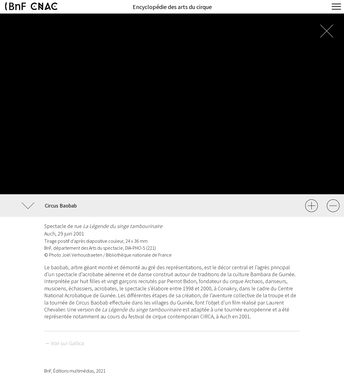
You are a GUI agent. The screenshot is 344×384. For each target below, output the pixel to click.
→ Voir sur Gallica (64, 343)
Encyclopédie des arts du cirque (172, 7)
